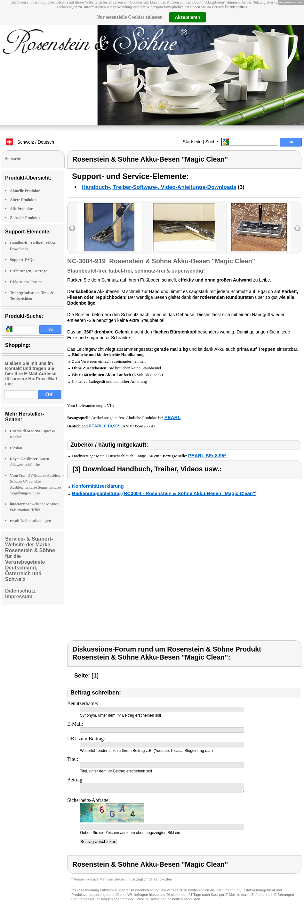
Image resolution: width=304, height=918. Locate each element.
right (297, 228)
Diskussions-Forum (26, 282)
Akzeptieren (187, 17)
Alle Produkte (21, 208)
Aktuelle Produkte (25, 191)
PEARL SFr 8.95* (207, 455)
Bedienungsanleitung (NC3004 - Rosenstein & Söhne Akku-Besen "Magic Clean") (164, 493)
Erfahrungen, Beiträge (28, 271)
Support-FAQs (22, 259)
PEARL (172, 417)
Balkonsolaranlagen (30, 520)
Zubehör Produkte (25, 217)
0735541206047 (142, 426)
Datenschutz (236, 7)
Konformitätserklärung (98, 486)
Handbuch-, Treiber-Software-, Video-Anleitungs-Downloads (159, 187)
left (72, 228)
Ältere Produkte (23, 200)
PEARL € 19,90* (104, 426)
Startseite (192, 141)
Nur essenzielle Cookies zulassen (129, 17)
